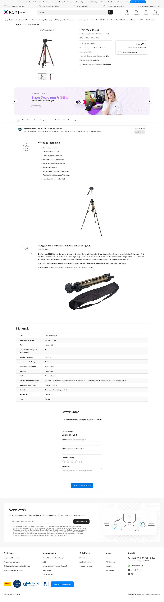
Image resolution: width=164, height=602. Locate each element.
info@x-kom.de (137, 570)
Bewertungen (73, 120)
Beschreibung (39, 120)
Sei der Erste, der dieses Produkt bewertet (94, 34)
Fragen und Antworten (12, 558)
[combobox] (75, 12)
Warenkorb (83, 558)
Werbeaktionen (27, 120)
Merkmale (49, 120)
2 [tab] (135, 110)
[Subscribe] (81, 521)
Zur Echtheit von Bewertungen (53, 558)
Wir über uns (110, 562)
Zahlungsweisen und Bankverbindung (17, 566)
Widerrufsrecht (48, 574)
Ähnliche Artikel (61, 120)
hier (66, 535)
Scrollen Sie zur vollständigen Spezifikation (95, 64)
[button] (50, 77)
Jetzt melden (139, 132)
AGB (44, 562)
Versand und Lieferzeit (11, 562)
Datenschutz (47, 570)
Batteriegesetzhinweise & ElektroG (55, 566)
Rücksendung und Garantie (13, 570)
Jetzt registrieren (85, 562)
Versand (143, 47)
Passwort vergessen (86, 566)
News (108, 558)
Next (149, 101)
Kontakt (108, 566)
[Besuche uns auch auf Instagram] (131, 574)
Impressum (110, 570)
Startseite (19, 24)
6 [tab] (146, 110)
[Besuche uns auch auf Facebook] (129, 574)
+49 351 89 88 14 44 (143, 558)
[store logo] (15, 12)
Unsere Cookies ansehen (138, 2)
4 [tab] (141, 110)
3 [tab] (138, 110)
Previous (14, 101)
